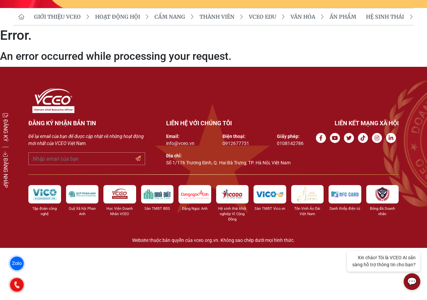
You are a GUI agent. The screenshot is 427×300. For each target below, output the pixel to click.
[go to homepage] (21, 68)
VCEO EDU (262, 68)
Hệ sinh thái (385, 68)
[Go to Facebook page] (322, 190)
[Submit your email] (138, 210)
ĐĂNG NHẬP (5, 169)
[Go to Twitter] (350, 190)
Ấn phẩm (343, 68)
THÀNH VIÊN (217, 68)
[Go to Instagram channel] (378, 190)
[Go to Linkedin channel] (392, 190)
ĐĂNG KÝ (5, 127)
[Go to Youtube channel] (336, 190)
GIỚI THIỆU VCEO (57, 68)
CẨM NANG (169, 68)
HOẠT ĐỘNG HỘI (117, 68)
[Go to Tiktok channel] (364, 190)
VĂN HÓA (303, 68)
